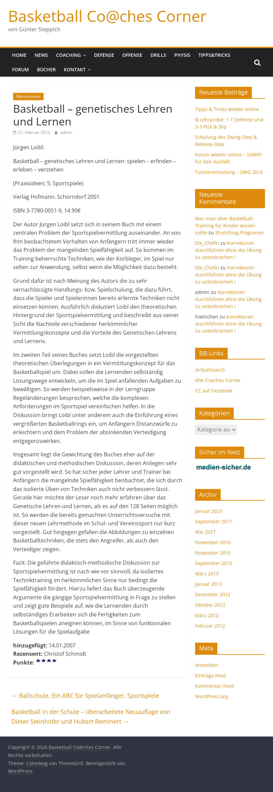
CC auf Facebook (213, 390)
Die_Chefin (207, 243)
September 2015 (213, 563)
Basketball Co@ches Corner (107, 15)
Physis (182, 55)
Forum (20, 69)
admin (66, 132)
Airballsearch (210, 370)
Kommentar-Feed (214, 686)
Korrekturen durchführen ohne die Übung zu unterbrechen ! (228, 250)
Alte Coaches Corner (218, 380)
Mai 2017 (205, 532)
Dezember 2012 (212, 594)
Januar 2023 (208, 511)
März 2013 (207, 573)
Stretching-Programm (239, 232)
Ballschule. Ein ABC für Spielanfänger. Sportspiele (85, 695)
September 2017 (213, 521)
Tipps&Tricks (214, 55)
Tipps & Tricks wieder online (227, 109)
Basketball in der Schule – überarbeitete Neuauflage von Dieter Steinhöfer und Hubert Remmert (90, 716)
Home (19, 55)
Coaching (68, 55)
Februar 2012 (210, 626)
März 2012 (207, 615)
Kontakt (75, 69)
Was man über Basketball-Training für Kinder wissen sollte (225, 225)
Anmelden (206, 665)
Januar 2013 (208, 584)
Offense (132, 55)
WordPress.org (211, 696)
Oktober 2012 (210, 605)
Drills (158, 55)
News (41, 55)
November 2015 (213, 553)
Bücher (46, 69)
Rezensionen (28, 96)
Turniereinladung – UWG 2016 (229, 172)
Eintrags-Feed (210, 675)
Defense (104, 55)
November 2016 (213, 542)
